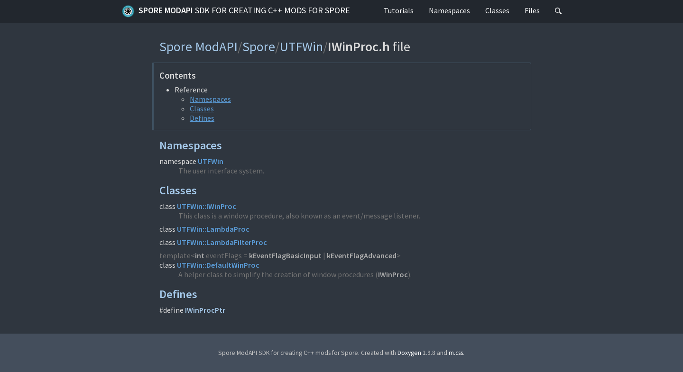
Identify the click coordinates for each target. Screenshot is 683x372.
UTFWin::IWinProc (206, 206)
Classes (497, 10)
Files (532, 10)
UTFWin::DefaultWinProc (218, 265)
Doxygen (409, 353)
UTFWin (301, 46)
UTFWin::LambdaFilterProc (222, 242)
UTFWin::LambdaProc (213, 229)
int (199, 255)
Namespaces (449, 10)
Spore (258, 46)
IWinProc (393, 274)
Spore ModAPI (235, 11)
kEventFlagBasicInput (285, 255)
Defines (202, 118)
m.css (456, 353)
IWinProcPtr (205, 310)
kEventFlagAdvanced (362, 255)
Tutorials (399, 10)
